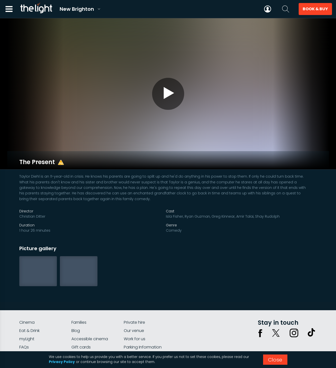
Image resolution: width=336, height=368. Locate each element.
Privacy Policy (62, 361)
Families (78, 307)
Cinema (27, 307)
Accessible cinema (89, 324)
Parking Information (143, 332)
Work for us (134, 324)
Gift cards (81, 332)
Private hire (134, 307)
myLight (26, 324)
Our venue (134, 316)
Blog (75, 316)
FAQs (24, 332)
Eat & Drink (29, 316)
